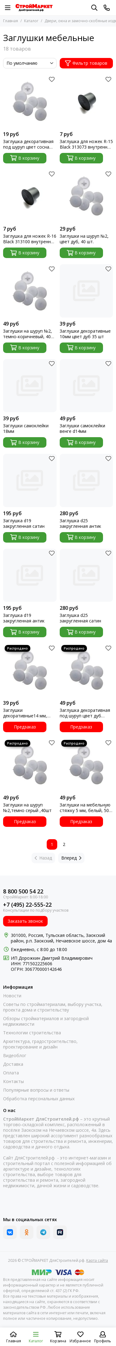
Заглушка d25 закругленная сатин (80, 618)
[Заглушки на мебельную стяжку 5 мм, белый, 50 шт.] (86, 765)
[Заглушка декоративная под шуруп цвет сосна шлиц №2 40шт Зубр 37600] (30, 101)
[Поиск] (94, 7)
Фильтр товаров (86, 63)
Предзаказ (25, 727)
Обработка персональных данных (39, 1099)
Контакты (13, 1081)
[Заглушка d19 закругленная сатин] (30, 480)
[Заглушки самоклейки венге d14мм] (86, 385)
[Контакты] (107, 7)
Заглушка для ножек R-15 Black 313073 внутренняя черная (86, 144)
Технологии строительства (32, 1033)
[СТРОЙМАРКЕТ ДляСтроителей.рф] (34, 7)
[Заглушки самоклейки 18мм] (30, 385)
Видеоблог (14, 1055)
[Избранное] (52, 79)
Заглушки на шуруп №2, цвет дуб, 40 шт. (84, 238)
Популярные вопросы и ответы (36, 1090)
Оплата (11, 1073)
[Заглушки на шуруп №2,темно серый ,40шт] (30, 765)
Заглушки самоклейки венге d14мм (82, 428)
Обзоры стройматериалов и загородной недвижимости (46, 1021)
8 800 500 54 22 (23, 891)
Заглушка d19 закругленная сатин (24, 523)
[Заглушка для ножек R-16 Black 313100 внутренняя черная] (30, 196)
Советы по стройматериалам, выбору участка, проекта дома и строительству (52, 1007)
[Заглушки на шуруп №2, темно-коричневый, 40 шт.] (30, 291)
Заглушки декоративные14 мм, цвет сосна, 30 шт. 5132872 (25, 713)
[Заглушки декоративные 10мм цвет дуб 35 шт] (86, 291)
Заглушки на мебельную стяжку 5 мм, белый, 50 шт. (85, 807)
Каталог (31, 20)
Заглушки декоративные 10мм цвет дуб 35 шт (85, 333)
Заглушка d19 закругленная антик (24, 618)
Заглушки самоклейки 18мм (26, 428)
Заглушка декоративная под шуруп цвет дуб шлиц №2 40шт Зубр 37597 (85, 713)
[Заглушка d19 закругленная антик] (30, 575)
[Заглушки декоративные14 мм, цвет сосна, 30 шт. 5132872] (30, 670)
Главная (10, 20)
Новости (12, 996)
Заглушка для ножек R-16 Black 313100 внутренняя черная (29, 238)
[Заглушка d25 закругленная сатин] (86, 575)
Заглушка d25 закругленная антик (80, 523)
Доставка (13, 1064)
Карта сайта (97, 1260)
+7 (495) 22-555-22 (27, 904)
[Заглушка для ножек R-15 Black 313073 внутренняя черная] (86, 101)
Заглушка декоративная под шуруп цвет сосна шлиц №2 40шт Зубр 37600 (28, 144)
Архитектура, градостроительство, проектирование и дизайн (40, 1044)
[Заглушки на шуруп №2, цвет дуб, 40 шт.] (86, 196)
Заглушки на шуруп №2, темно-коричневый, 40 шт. (27, 333)
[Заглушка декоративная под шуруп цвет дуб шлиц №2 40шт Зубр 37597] (86, 670)
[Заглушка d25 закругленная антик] (86, 480)
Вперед (71, 858)
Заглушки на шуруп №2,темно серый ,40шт (27, 807)
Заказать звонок (25, 921)
